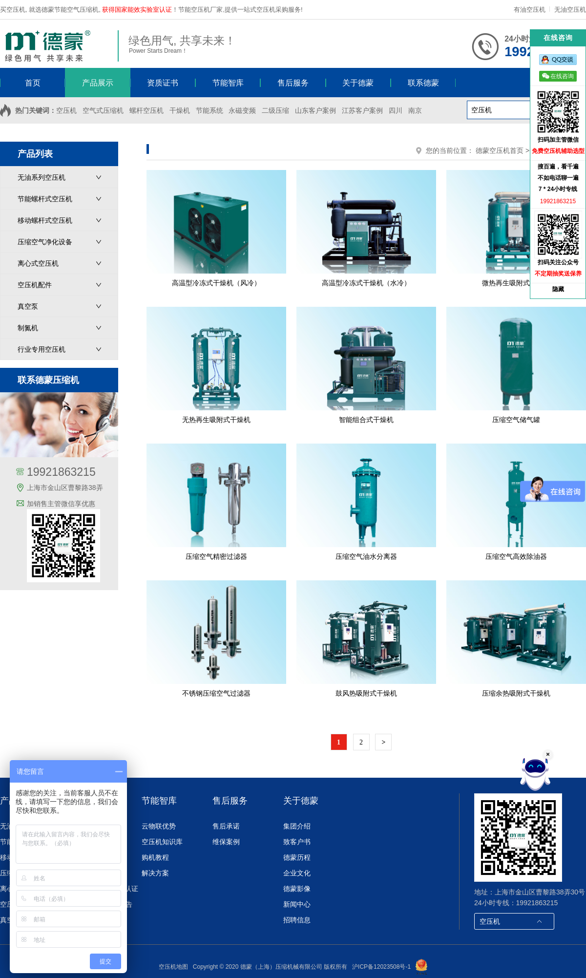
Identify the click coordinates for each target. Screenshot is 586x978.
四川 (395, 110)
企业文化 (297, 873)
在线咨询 (558, 76)
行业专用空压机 (41, 349)
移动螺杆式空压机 (45, 220)
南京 (415, 110)
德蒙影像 (297, 889)
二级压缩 (275, 110)
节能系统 (209, 110)
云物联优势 (159, 826)
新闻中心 (297, 904)
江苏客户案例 (362, 110)
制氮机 (28, 328)
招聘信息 (297, 920)
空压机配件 (35, 285)
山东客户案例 (315, 110)
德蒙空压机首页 (499, 150)
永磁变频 (242, 110)
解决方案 (155, 873)
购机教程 (155, 857)
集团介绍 (297, 826)
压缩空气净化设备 (45, 242)
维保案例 (226, 842)
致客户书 (297, 842)
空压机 (66, 110)
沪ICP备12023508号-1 (381, 966)
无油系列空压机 (41, 177)
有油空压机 (530, 9)
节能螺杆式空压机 (45, 199)
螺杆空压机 (146, 110)
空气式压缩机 (103, 110)
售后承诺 (226, 826)
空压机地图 (173, 966)
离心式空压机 (38, 263)
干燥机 (179, 110)
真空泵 (28, 306)
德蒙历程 (297, 857)
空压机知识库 (162, 842)
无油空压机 (570, 9)
